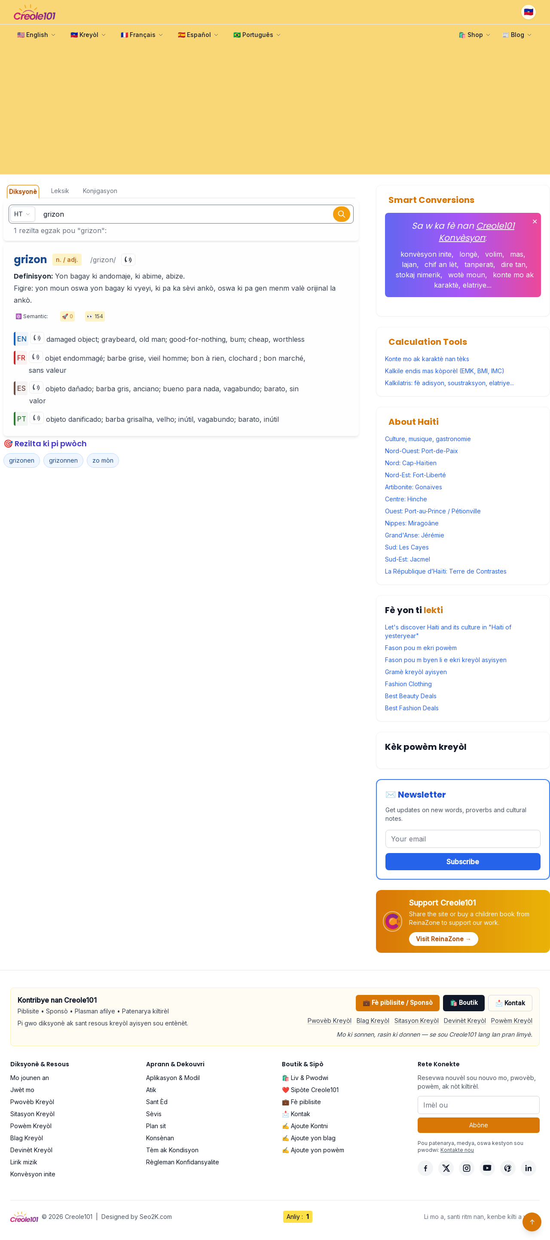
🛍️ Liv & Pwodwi (305, 1077)
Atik (151, 1089)
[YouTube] (487, 1168)
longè (468, 254)
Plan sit (156, 1126)
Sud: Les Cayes (407, 547)
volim (493, 254)
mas (516, 254)
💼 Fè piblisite (301, 1101)
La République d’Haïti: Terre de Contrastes (446, 571)
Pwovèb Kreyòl (329, 1020)
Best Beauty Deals (411, 696)
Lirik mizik (23, 1162)
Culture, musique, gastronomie (428, 438)
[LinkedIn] (528, 1168)
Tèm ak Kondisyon (172, 1150)
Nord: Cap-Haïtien (411, 463)
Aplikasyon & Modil (173, 1077)
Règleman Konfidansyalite (182, 1162)
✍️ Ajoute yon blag (309, 1138)
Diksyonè (23, 191)
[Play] (128, 260)
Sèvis (154, 1113)
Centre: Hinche (406, 499)
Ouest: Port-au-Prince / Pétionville (433, 511)
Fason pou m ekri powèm (421, 647)
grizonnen (63, 460)
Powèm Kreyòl (511, 1020)
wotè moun (466, 274)
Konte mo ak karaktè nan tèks (427, 358)
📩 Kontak (510, 1003)
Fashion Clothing (408, 684)
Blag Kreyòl (373, 1020)
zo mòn (102, 460)
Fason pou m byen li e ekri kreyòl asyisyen (446, 659)
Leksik (60, 190)
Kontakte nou (457, 1150)
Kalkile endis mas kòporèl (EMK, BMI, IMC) (444, 370)
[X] (446, 1168)
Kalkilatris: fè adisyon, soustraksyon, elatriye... (449, 383)
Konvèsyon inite (32, 1174)
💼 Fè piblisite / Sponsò (398, 1002)
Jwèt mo (22, 1089)
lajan (409, 264)
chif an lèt (441, 264)
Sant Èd (157, 1101)
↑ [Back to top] (532, 1222)
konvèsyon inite (426, 254)
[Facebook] (425, 1168)
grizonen (21, 460)
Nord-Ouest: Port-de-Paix (421, 450)
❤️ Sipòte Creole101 (310, 1089)
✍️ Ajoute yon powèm (313, 1150)
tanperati (478, 264)
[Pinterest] (508, 1168)
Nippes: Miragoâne (412, 523)
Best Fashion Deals (412, 708)
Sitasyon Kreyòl (416, 1020)
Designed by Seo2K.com (136, 1216)
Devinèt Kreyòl (465, 1020)
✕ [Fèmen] (535, 221)
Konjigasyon (100, 190)
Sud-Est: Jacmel (407, 559)
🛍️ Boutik (464, 1002)
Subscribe (462, 861)
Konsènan (160, 1138)
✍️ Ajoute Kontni (305, 1126)
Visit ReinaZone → (443, 938)
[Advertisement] (275, 109)
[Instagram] (466, 1168)
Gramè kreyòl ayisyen (416, 671)
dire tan (513, 264)
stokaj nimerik (418, 274)
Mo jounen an (29, 1077)
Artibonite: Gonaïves (413, 487)
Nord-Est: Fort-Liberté (415, 475)
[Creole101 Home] (34, 12)
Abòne (478, 1125)
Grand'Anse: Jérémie (414, 535)
